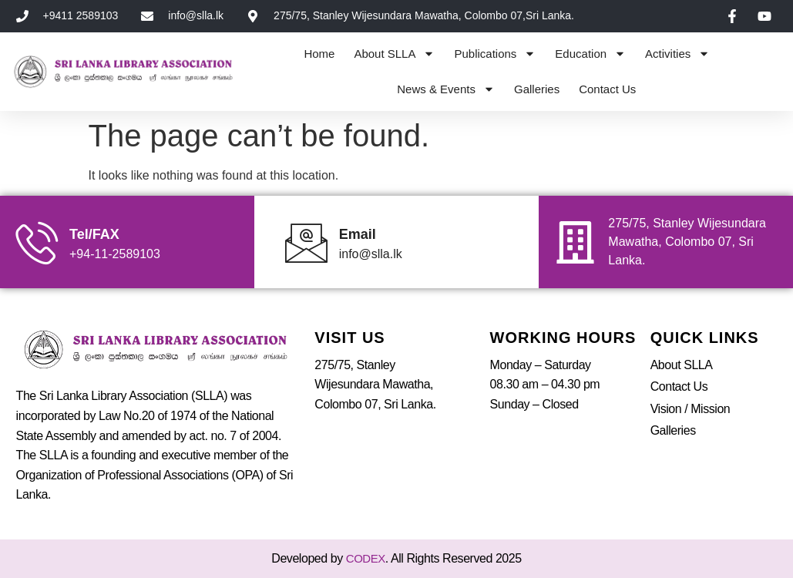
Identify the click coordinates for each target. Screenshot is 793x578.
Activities (677, 53)
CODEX (365, 558)
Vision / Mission (690, 408)
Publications (495, 53)
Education (590, 53)
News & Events (446, 89)
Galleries (536, 89)
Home (319, 53)
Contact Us (607, 89)
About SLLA (394, 53)
